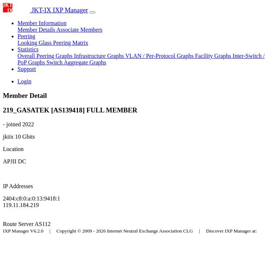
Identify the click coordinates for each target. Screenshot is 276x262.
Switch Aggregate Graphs (76, 62)
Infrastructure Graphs (99, 56)
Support (26, 69)
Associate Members (79, 30)
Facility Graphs (214, 56)
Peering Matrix (70, 43)
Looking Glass (35, 43)
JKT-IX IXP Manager (45, 10)
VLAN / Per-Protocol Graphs (160, 56)
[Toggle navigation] (92, 12)
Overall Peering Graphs (45, 56)
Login (24, 81)
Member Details (36, 30)
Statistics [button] (28, 49)
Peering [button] (26, 36)
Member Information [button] (42, 23)
